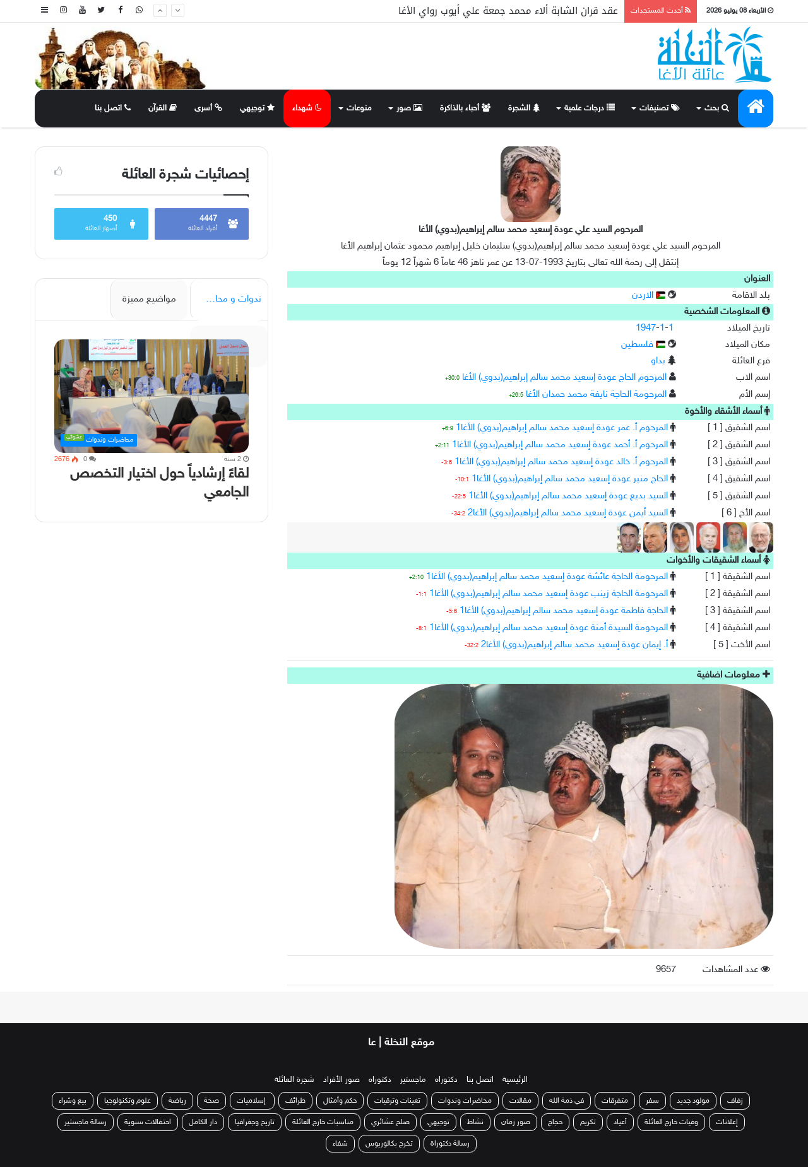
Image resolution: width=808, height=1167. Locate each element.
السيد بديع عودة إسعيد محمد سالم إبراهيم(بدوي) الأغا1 (568, 496)
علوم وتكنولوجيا (127, 1100)
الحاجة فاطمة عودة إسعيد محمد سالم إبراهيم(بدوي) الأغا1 (564, 611)
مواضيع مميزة (149, 299)
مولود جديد (693, 1100)
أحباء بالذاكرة (465, 108)
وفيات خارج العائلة (671, 1122)
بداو (658, 361)
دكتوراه (446, 1080)
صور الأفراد (341, 1080)
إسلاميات (252, 1100)
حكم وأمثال (340, 1100)
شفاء (340, 1143)
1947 (646, 328)
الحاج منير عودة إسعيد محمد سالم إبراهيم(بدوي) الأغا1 (570, 479)
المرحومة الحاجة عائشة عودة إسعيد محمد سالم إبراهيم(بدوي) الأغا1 (547, 577)
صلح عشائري (390, 1122)
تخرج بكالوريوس (389, 1143)
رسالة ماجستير (85, 1122)
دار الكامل (203, 1122)
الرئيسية (515, 1080)
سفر (652, 1100)
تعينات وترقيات (397, 1100)
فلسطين (643, 344)
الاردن (648, 295)
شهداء (307, 108)
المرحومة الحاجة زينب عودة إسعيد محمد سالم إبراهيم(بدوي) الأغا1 (548, 594)
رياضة (177, 1100)
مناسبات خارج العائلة (323, 1122)
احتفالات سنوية (147, 1122)
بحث (716, 108)
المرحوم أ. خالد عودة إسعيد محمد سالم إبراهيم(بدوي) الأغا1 (561, 462)
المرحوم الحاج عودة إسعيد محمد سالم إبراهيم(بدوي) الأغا (564, 377)
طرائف (295, 1100)
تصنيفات (659, 108)
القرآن (162, 108)
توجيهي (257, 108)
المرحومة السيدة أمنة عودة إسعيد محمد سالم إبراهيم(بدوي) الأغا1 (548, 628)
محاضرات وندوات (465, 1100)
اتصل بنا (113, 108)
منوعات (359, 108)
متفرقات (615, 1100)
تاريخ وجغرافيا (255, 1122)
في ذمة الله (566, 1100)
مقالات (520, 1100)
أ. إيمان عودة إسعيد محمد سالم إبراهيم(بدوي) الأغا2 (574, 645)
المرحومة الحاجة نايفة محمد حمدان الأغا (596, 394)
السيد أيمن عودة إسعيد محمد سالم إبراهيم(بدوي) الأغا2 (568, 513)
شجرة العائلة (294, 1080)
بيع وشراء (72, 1100)
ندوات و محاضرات (227, 299)
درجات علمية (589, 108)
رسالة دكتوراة (450, 1143)
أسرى (208, 108)
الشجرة (524, 108)
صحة (211, 1100)
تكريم (588, 1122)
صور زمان (515, 1122)
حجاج (555, 1122)
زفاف (735, 1100)
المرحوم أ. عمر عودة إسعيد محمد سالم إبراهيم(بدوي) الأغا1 (562, 428)
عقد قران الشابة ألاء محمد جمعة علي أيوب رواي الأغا (508, 11)
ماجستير (413, 1080)
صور (409, 108)
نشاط (475, 1122)
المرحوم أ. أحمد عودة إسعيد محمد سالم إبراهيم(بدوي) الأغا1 (560, 445)
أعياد (620, 1122)
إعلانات (727, 1122)
